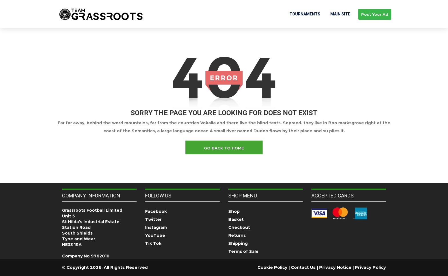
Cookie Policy (272, 267)
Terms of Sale (243, 251)
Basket (236, 219)
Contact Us (303, 267)
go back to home (224, 148)
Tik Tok (153, 243)
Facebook (156, 211)
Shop (234, 211)
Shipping (238, 243)
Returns (237, 235)
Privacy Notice (335, 267)
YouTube (155, 235)
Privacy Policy (370, 267)
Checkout (239, 227)
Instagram (156, 227)
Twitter (153, 219)
